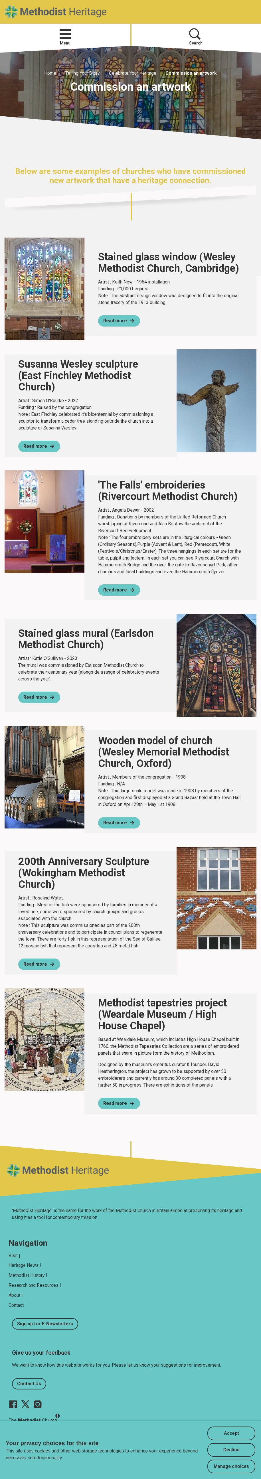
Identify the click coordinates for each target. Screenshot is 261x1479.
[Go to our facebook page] (13, 1404)
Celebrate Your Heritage (132, 73)
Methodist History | (28, 1275)
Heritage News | (25, 1265)
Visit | (14, 1255)
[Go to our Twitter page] (25, 1404)
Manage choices (231, 1466)
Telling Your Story (82, 73)
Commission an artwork (191, 73)
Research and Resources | (35, 1285)
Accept (231, 1433)
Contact (16, 1305)
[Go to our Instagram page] (37, 1404)
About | (16, 1295)
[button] (65, 34)
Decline (231, 1449)
